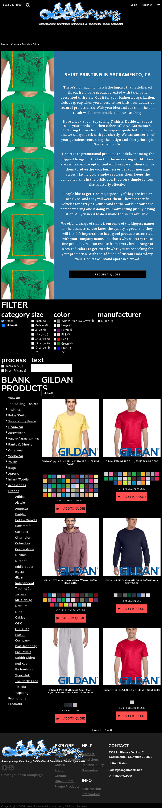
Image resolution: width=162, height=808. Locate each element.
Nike (18, 612)
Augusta (21, 508)
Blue (64, 348)
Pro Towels (23, 652)
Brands (26, 44)
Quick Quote (64, 781)
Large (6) (40, 330)
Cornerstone (24, 549)
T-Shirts (14, 410)
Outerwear (16, 450)
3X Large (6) (42, 343)
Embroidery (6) (14, 366)
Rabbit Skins (25, 658)
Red (63, 339)
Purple (65, 330)
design (116, 140)
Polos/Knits (17, 415)
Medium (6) (42, 325)
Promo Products (67, 786)
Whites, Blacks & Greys (75, 321)
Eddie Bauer (24, 567)
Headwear (15, 427)
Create (15, 44)
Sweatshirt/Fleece (22, 421)
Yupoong (22, 693)
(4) (65, 343)
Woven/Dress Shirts (23, 439)
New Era (21, 606)
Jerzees (20, 594)
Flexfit (19, 572)
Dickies (20, 555)
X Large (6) (41, 334)
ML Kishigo (23, 600)
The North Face (26, 681)
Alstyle (20, 503)
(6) (75, 321)
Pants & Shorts (20, 444)
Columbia (22, 543)
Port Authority (26, 646)
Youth (12, 462)
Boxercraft (23, 526)
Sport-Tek (22, 675)
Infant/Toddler (19, 479)
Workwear (15, 456)
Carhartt (21, 532)
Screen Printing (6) (16, 371)
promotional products (98, 154)
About (59, 770)
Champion (23, 538)
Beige (64, 325)
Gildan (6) (12, 325)
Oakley (20, 617)
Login (133, 5)
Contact (61, 776)
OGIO (18, 623)
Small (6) (40, 321)
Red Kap (21, 664)
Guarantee (90, 770)
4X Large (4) (42, 348)
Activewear (16, 433)
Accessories (17, 485)
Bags (12, 468)
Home (4, 44)
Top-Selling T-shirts (23, 404)
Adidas (20, 497)
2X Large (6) (42, 339)
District (21, 561)
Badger (20, 514)
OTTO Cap (22, 629)
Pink (64, 335)
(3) (64, 325)
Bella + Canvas (26, 520)
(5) (64, 348)
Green (65, 344)
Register (147, 5)
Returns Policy (93, 765)
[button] (28, 5)
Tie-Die (20, 687)
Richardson (24, 669)
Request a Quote (67, 759)
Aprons (13, 473)
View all (14, 398)
